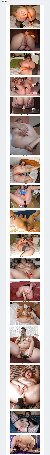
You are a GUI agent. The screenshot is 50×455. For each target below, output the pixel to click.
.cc (5, 1)
